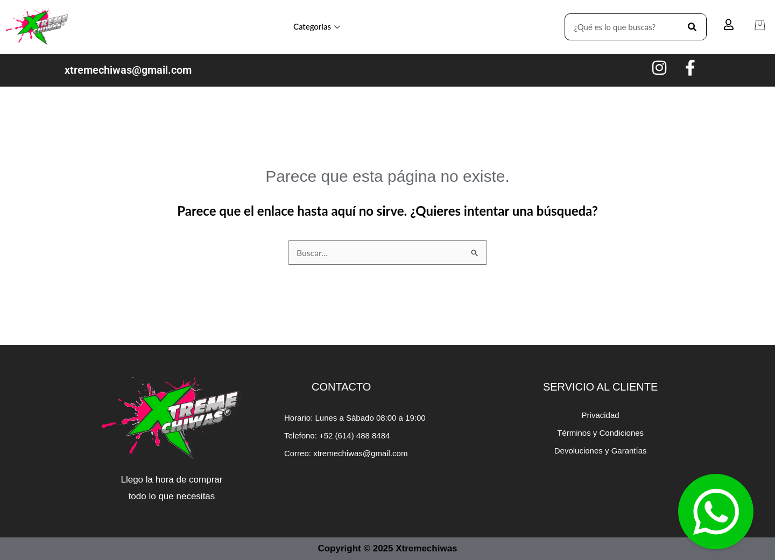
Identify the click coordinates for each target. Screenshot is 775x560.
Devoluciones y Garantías (600, 450)
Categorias (316, 26)
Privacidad (600, 415)
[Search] (692, 27)
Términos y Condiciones (600, 432)
